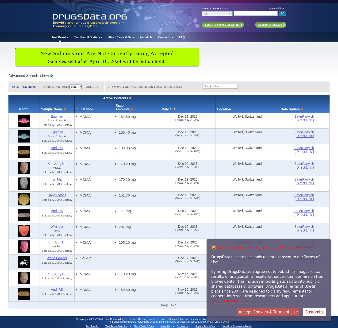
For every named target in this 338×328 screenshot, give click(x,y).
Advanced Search (277, 8)
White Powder (57, 258)
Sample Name (52, 109)
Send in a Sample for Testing (237, 326)
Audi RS (57, 148)
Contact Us (165, 37)
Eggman (57, 116)
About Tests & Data (121, 37)
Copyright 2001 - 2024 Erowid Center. (98, 319)
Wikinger (56, 226)
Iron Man (56, 179)
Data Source (290, 109)
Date (165, 109)
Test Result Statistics (88, 37)
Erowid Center (222, 321)
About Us (146, 37)
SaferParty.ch (304, 116)
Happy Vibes (57, 195)
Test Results (60, 37)
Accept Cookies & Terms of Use (268, 312)
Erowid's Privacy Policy (229, 300)
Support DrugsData (205, 326)
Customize (315, 312)
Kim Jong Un (57, 164)
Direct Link (304, 120)
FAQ (182, 37)
